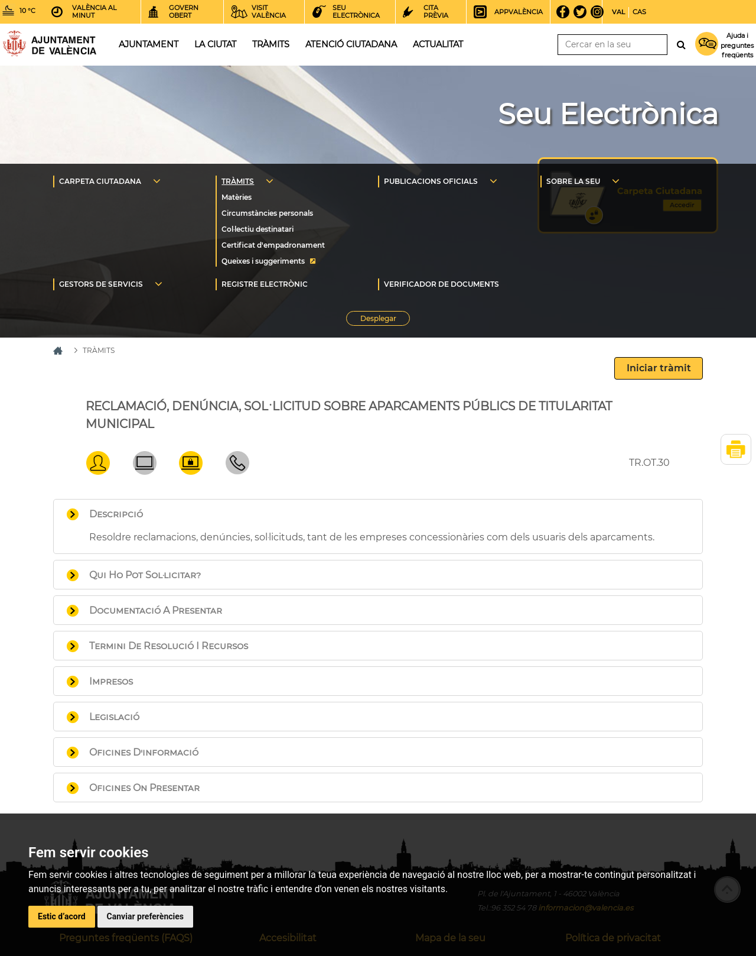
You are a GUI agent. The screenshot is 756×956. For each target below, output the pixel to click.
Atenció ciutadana (351, 44)
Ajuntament (148, 44)
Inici (49, 43)
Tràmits (270, 44)
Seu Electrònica (608, 114)
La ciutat (215, 44)
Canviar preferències (145, 916)
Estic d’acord (62, 916)
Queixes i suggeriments (263, 261)
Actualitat (438, 44)
